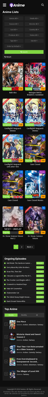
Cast (13, 30)
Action (25, 325)
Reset (7, 57)
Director (34, 24)
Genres (13, 18)
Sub (34, 41)
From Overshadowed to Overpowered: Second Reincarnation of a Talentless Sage (30, 360)
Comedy (32, 352)
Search (24, 52)
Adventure (32, 325)
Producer (14, 35)
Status (34, 35)
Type (13, 41)
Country (34, 30)
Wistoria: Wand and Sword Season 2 (28, 335)
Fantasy (40, 325)
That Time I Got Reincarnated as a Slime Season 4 (30, 348)
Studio (34, 18)
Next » (30, 247)
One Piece (21, 321)
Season (14, 24)
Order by (14, 46)
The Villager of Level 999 (28, 371)
